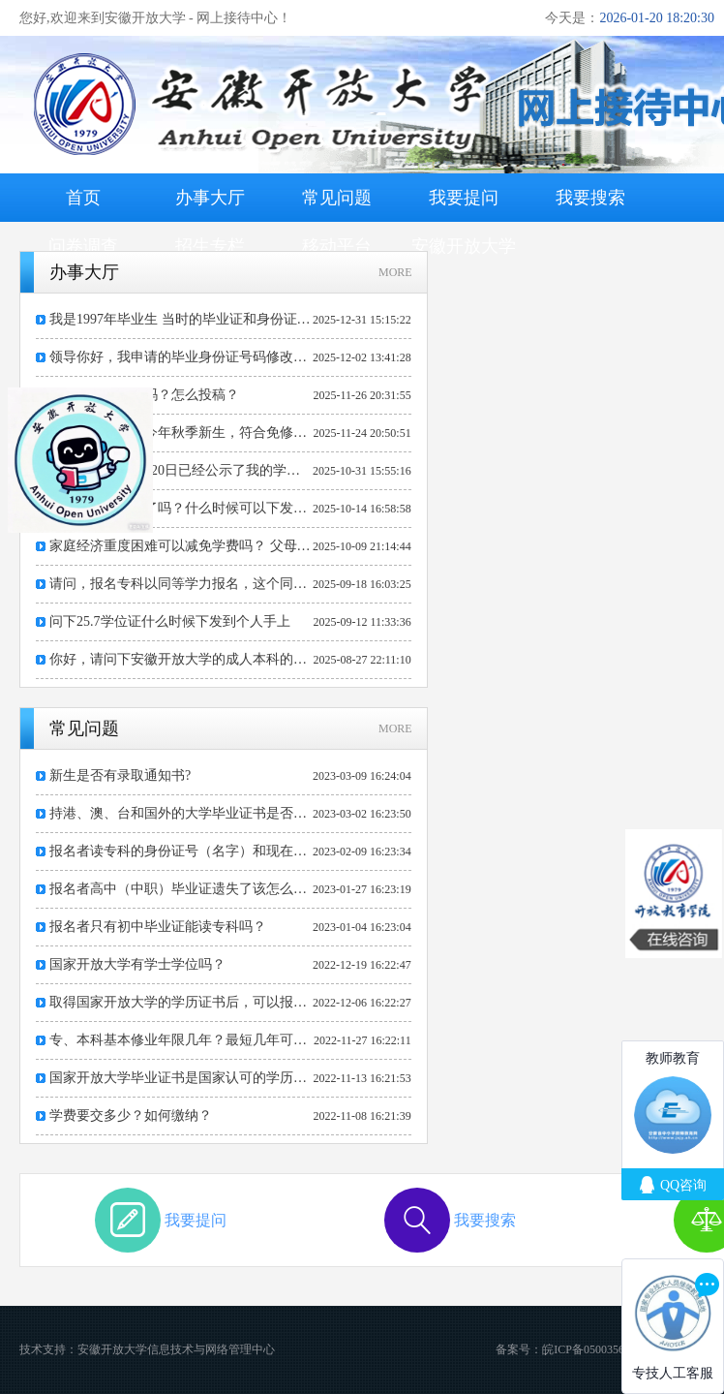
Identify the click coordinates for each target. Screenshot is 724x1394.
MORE (395, 272)
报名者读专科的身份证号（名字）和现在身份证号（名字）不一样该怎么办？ (181, 851)
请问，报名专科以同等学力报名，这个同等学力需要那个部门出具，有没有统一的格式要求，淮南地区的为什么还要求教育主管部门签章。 (181, 583)
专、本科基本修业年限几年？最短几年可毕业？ (181, 1040)
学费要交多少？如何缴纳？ (130, 1115)
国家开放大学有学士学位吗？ (137, 964)
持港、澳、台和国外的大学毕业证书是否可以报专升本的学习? (181, 813)
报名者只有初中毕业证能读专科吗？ (157, 926)
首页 (83, 197)
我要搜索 (590, 197)
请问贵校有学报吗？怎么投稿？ (144, 394)
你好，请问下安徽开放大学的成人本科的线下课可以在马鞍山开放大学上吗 (181, 659)
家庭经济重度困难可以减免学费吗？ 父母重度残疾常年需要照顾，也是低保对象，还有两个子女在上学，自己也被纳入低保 (181, 546)
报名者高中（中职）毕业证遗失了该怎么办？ (181, 889)
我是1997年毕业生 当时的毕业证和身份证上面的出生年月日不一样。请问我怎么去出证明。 (181, 319)
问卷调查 (83, 246)
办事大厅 (210, 197)
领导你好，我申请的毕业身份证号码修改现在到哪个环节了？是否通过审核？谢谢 (181, 357)
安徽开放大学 (463, 246)
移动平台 (337, 246)
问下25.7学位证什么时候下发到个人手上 (169, 621)
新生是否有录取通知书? (120, 775)
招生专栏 (210, 246)
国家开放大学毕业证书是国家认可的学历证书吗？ (181, 1077)
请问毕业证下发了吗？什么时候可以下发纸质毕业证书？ (181, 508)
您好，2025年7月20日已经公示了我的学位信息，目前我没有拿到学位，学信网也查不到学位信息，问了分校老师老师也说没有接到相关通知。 (181, 470)
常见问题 (337, 197)
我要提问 (463, 197)
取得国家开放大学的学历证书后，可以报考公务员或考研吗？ (181, 1002)
